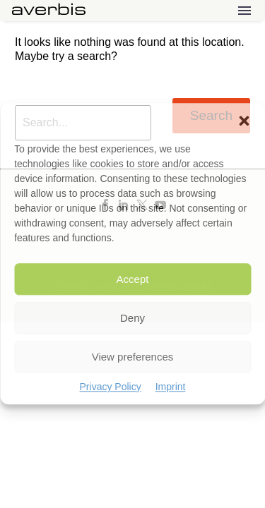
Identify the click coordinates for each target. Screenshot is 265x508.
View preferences (133, 357)
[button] (244, 121)
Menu (244, 10)
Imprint (170, 386)
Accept (133, 279)
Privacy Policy (110, 386)
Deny (132, 318)
